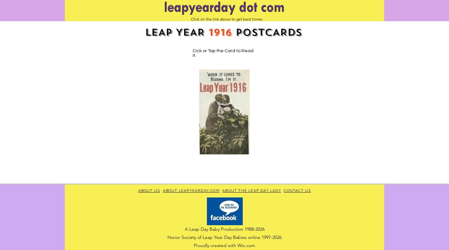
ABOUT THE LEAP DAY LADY (251, 190)
